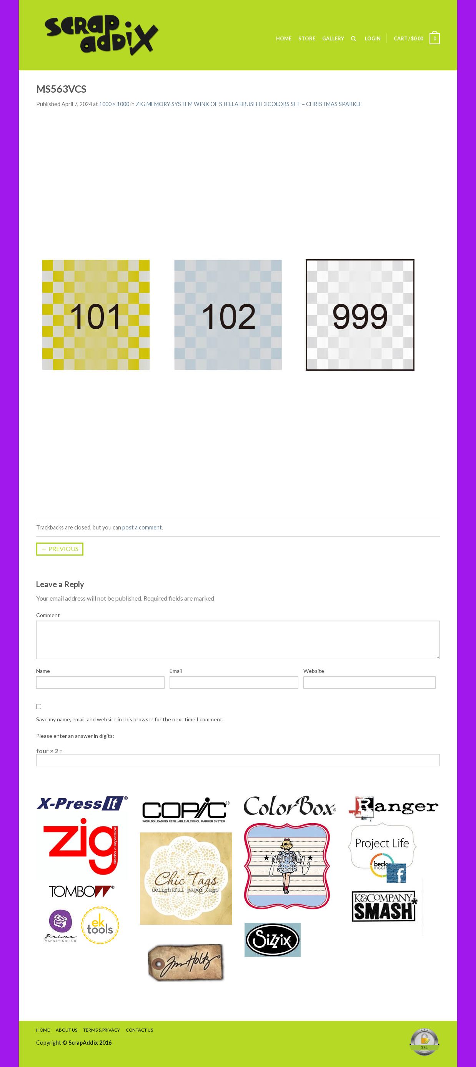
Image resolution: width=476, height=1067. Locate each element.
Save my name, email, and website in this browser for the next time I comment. (129, 719)
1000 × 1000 (114, 104)
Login (373, 38)
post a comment (142, 527)
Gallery (333, 38)
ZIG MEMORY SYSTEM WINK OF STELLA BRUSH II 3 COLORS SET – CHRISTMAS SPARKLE (249, 104)
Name (43, 670)
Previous (59, 548)
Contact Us (139, 1029)
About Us (66, 1029)
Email (176, 670)
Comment (48, 615)
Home (283, 38)
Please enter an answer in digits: (75, 735)
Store (306, 38)
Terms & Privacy (101, 1029)
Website (313, 670)
